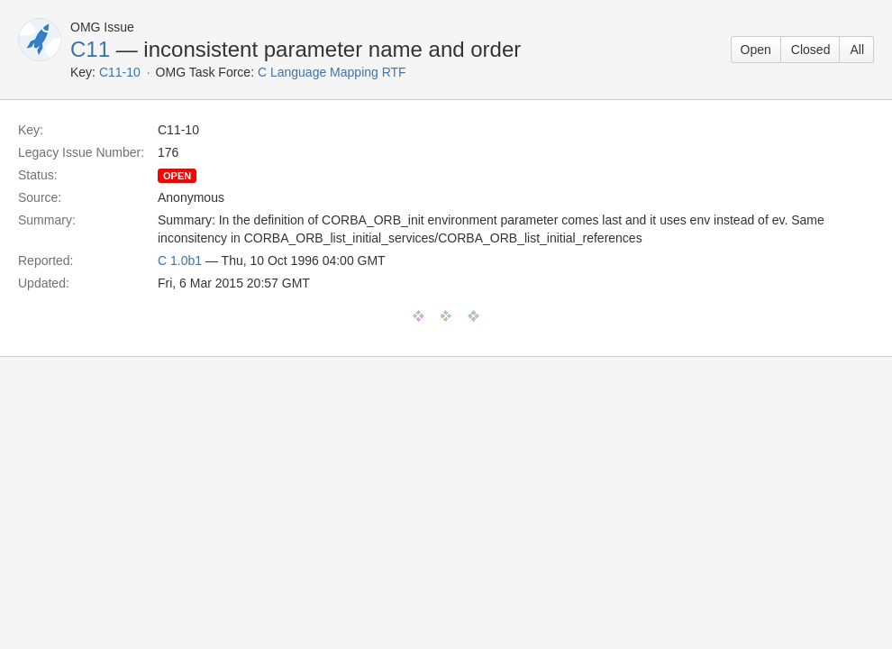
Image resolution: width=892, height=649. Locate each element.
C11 (90, 49)
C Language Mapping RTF (332, 72)
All (857, 49)
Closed (811, 49)
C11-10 (120, 72)
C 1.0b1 (180, 260)
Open (756, 49)
